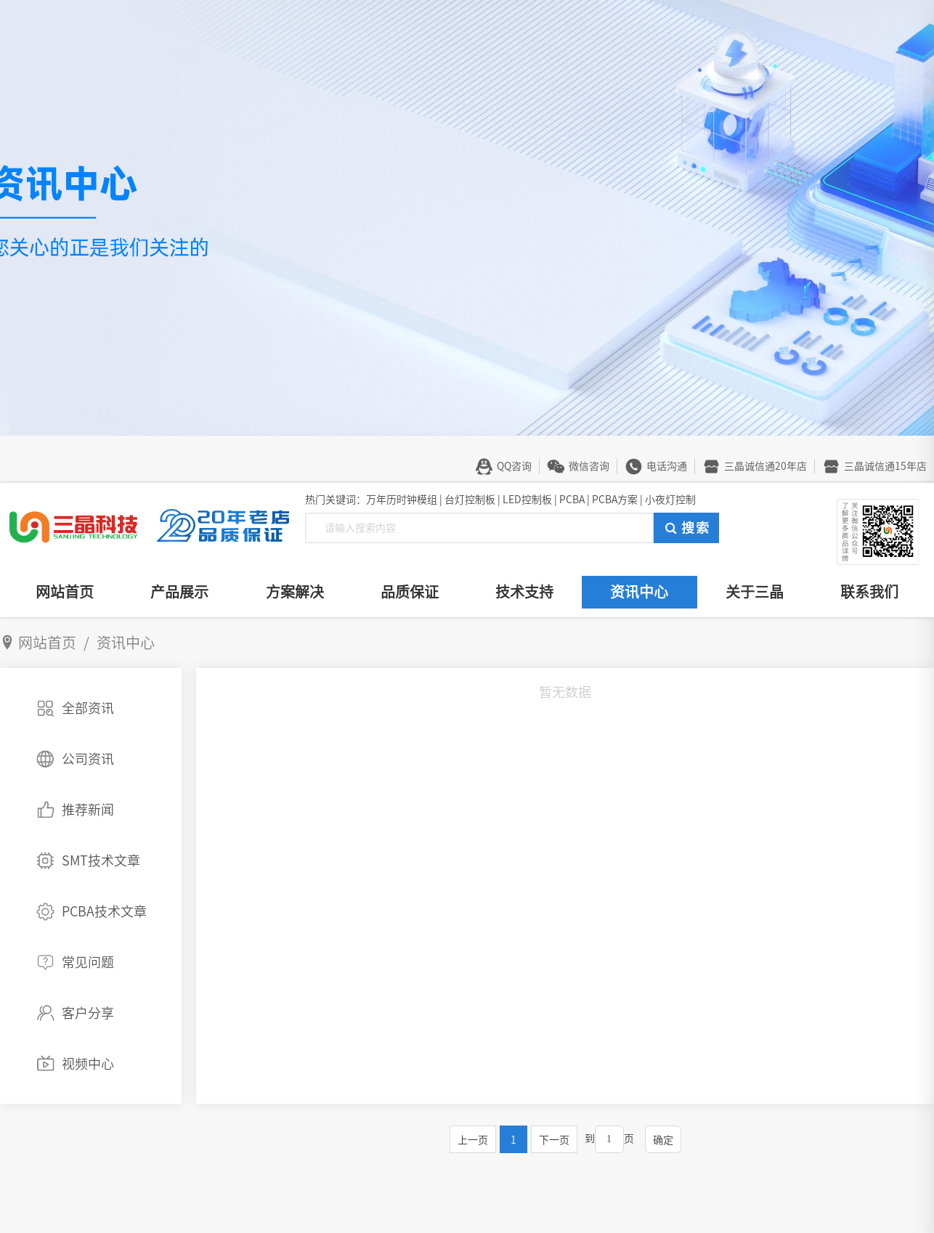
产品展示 (179, 592)
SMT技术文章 (101, 860)
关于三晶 (755, 592)
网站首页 (65, 592)
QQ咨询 (514, 466)
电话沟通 (666, 466)
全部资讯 (88, 708)
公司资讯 (88, 758)
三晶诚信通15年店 (885, 466)
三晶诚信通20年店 (765, 466)
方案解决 (295, 592)
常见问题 (88, 962)
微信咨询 (589, 466)
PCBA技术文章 (104, 911)
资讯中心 (639, 592)
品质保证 (410, 592)
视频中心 (88, 1063)
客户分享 (88, 1013)
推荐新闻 (88, 809)
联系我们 (869, 592)
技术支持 (524, 592)
